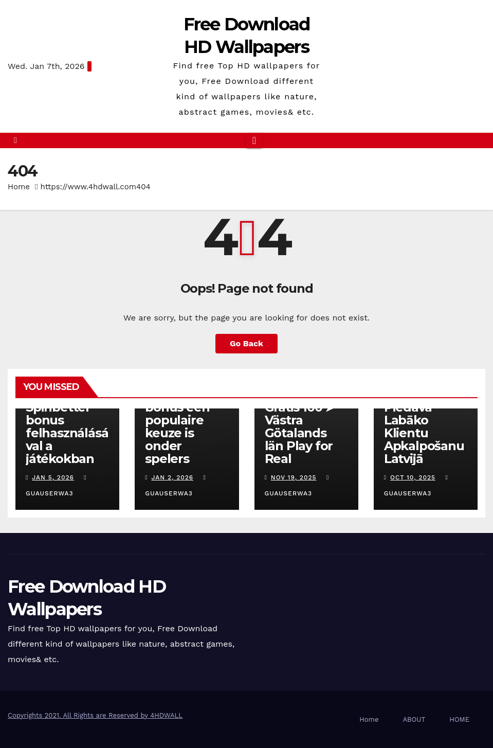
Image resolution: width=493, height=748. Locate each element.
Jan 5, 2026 (53, 477)
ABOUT (414, 719)
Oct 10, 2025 (412, 477)
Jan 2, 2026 (173, 477)
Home (19, 186)
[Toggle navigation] (254, 140)
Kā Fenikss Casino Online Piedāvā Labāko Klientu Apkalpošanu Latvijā (425, 420)
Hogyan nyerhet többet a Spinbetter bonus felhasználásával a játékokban (67, 413)
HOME (459, 719)
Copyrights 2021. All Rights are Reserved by (79, 715)
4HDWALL (166, 715)
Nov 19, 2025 (294, 477)
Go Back (246, 343)
